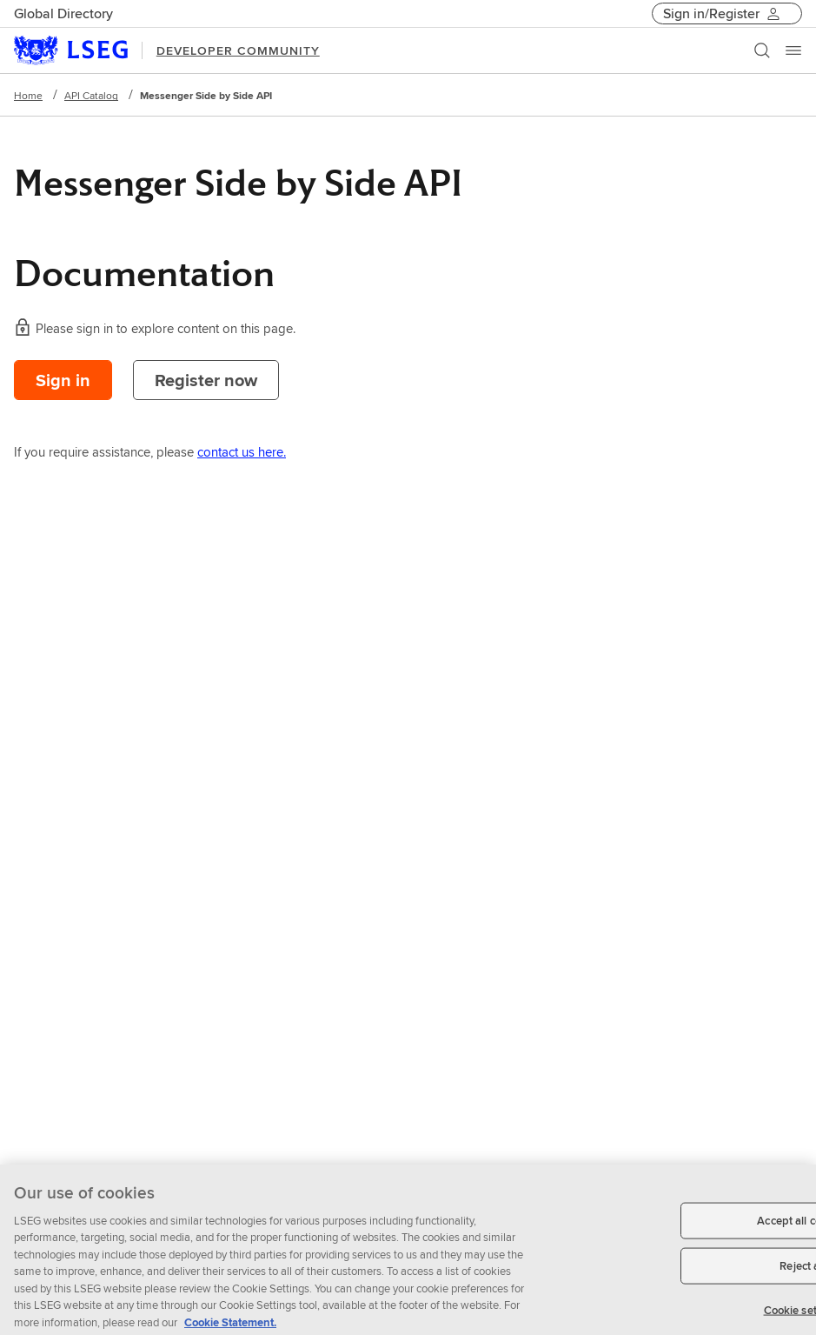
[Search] (762, 50)
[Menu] (793, 50)
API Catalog (91, 95)
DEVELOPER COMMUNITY (238, 50)
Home (28, 95)
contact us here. (241, 452)
